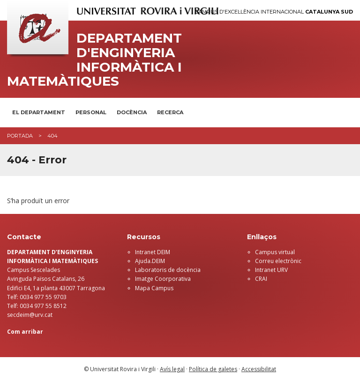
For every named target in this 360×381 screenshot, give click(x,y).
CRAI (261, 279)
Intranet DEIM (152, 252)
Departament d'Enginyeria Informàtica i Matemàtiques (94, 59)
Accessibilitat (258, 369)
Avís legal (172, 369)
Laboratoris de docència (168, 270)
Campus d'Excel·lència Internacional (274, 12)
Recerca (170, 112)
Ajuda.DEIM (150, 261)
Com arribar (25, 332)
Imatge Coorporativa (163, 279)
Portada (20, 135)
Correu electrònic (278, 261)
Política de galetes (213, 369)
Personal (90, 112)
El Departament (38, 112)
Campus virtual (275, 252)
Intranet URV (271, 270)
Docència (132, 112)
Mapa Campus (154, 288)
